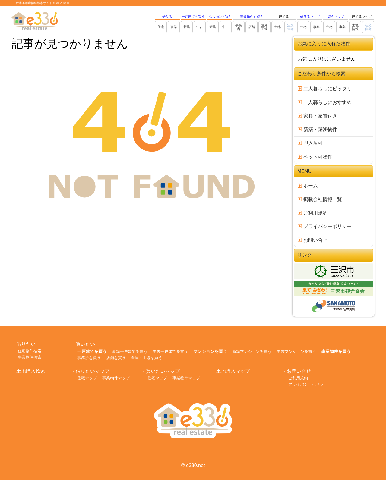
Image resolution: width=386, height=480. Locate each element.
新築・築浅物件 (317, 129)
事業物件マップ (116, 378)
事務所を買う (89, 358)
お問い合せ (312, 240)
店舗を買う (116, 358)
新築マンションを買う (251, 351)
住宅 (160, 27)
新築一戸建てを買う (129, 351)
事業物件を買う (251, 16)
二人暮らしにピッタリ (324, 88)
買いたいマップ (163, 371)
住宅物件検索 (29, 351)
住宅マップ (87, 378)
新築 (186, 27)
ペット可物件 (315, 156)
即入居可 (310, 143)
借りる (167, 16)
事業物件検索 (29, 357)
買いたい (85, 344)
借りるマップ (310, 16)
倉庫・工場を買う (146, 358)
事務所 (238, 27)
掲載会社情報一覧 (320, 199)
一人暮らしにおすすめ (324, 102)
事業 (173, 27)
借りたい (26, 344)
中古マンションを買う (296, 351)
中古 (199, 27)
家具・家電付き (317, 115)
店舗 (251, 27)
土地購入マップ (233, 371)
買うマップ (335, 16)
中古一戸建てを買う (170, 351)
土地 (277, 27)
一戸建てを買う (193, 16)
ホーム (308, 185)
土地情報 (355, 27)
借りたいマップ (92, 371)
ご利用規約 (312, 212)
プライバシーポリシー (324, 226)
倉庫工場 (264, 27)
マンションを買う (219, 16)
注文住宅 (290, 27)
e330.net (195, 465)
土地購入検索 (30, 371)
